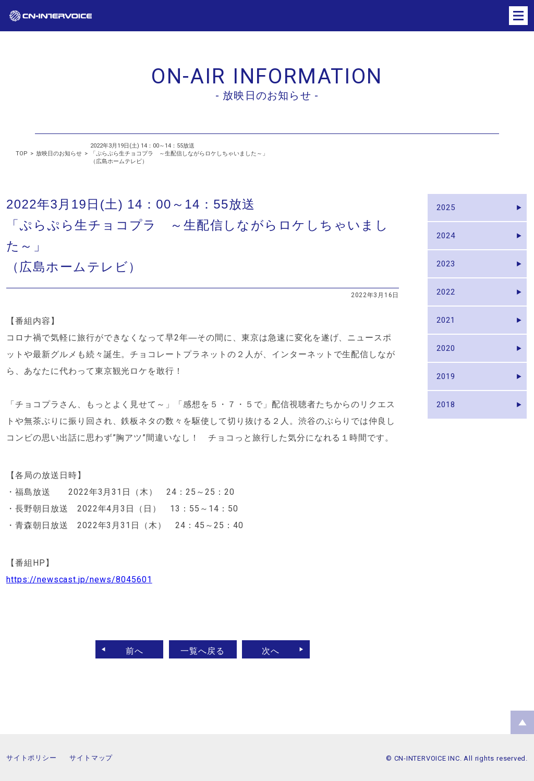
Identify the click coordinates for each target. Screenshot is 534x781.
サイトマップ (91, 758)
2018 (448, 432)
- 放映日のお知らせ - (267, 95)
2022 (448, 305)
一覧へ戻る (202, 649)
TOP (22, 153)
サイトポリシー (31, 758)
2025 (448, 209)
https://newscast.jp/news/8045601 (79, 579)
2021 (448, 336)
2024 (448, 241)
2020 (448, 368)
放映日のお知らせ (59, 153)
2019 (448, 400)
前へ (130, 649)
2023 (448, 273)
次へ (276, 649)
